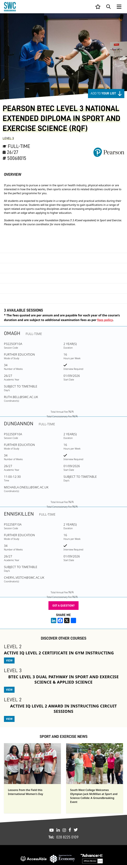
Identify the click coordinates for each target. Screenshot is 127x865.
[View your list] (98, 7)
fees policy (105, 320)
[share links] (73, 620)
